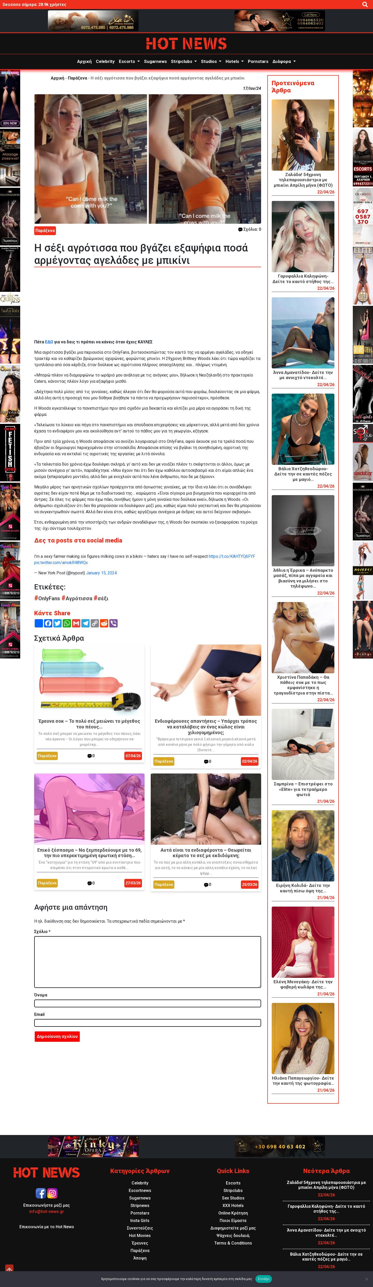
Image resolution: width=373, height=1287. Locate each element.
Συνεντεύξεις (140, 1228)
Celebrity (105, 61)
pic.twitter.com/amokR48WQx (61, 562)
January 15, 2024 (101, 572)
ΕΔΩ (49, 341)
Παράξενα (77, 78)
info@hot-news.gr (46, 1211)
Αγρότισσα (77, 598)
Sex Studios (233, 1198)
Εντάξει (263, 1279)
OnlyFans (47, 598)
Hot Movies (140, 1235)
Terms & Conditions (233, 1243)
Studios (209, 61)
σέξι (101, 598)
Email (39, 1014)
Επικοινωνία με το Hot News (46, 1226)
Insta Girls (139, 1220)
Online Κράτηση (233, 1213)
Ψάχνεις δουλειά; (233, 1235)
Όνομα (40, 995)
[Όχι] (366, 1279)
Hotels (233, 61)
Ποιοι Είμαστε (233, 1220)
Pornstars (258, 61)
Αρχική (84, 61)
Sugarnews (155, 61)
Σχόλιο (42, 931)
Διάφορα (282, 61)
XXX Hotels (233, 1205)
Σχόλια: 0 (249, 229)
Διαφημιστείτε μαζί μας (233, 1228)
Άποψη (140, 1258)
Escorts (127, 61)
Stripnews (140, 1205)
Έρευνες (140, 1243)
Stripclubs (182, 61)
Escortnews (140, 1190)
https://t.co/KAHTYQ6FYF (232, 556)
